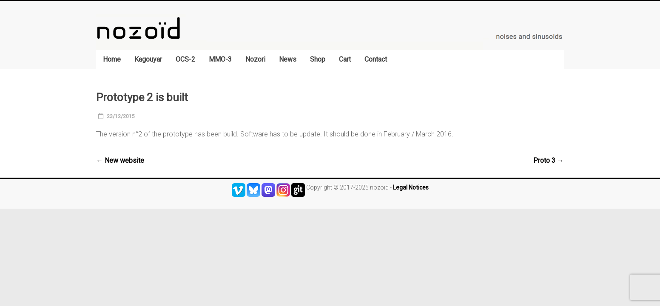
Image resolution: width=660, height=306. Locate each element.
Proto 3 (548, 160)
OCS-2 (185, 59)
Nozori (255, 59)
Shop (317, 59)
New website (120, 160)
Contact (375, 59)
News (287, 59)
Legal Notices (411, 187)
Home (112, 59)
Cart (345, 59)
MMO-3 (220, 59)
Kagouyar (148, 59)
